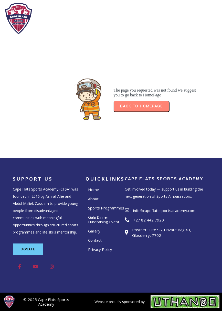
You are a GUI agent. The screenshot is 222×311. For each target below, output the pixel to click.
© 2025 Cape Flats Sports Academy (46, 302)
